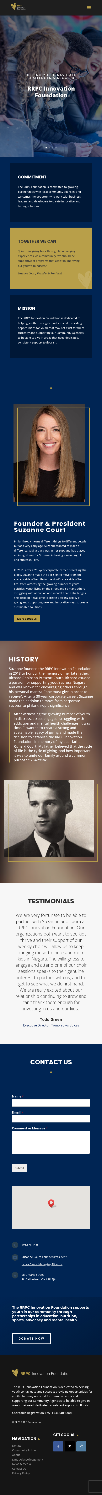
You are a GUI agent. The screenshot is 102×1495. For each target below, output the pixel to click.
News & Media (21, 1464)
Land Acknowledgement (27, 1459)
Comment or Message (30, 1128)
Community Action (24, 1450)
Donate (16, 1445)
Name (18, 1096)
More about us (27, 618)
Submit (19, 1168)
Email (17, 1112)
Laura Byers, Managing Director (42, 1264)
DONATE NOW (32, 1338)
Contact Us (19, 1468)
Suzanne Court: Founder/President (44, 1257)
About (16, 1455)
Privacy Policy (21, 1473)
